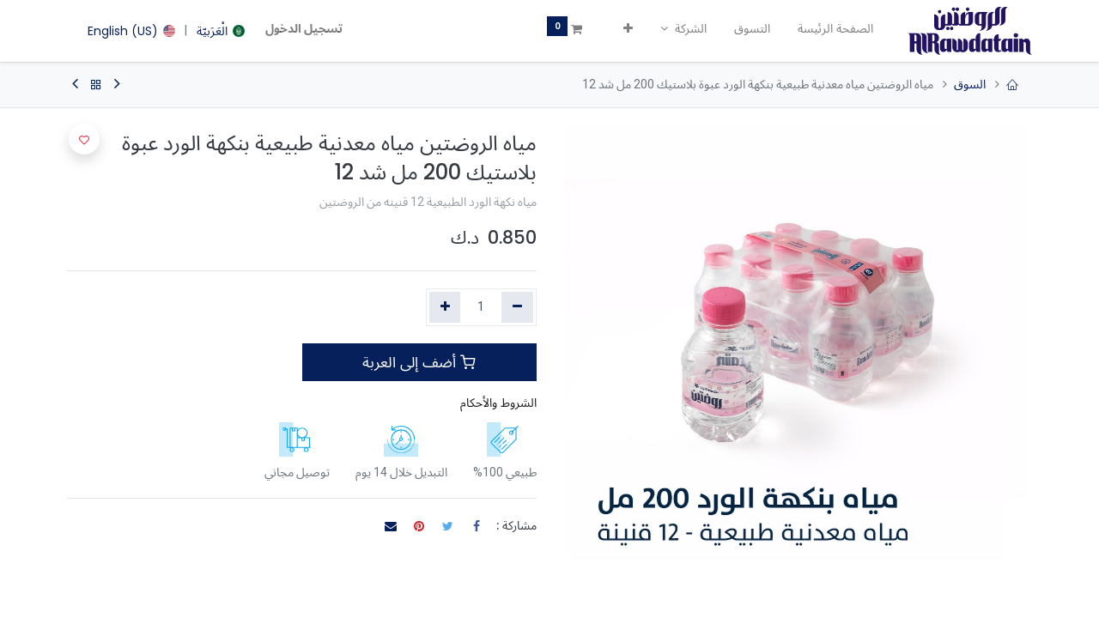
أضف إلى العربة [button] (419, 362)
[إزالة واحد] (517, 307)
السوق (970, 84)
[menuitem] (835, 29)
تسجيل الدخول (304, 28)
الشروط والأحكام (498, 402)
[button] (628, 29)
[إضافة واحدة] (445, 307)
